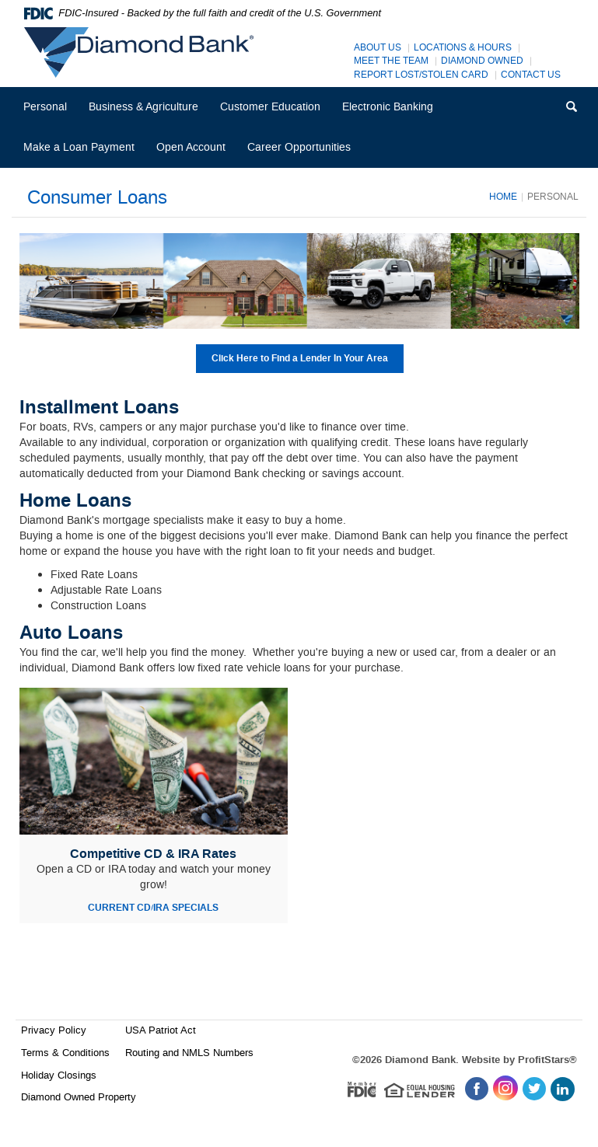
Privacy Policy (53, 1030)
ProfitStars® (547, 1060)
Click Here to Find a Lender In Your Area (300, 358)
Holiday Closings (58, 1075)
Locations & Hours (463, 48)
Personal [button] (45, 106)
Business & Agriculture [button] (143, 106)
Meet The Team (391, 61)
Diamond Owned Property (78, 1096)
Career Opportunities (304, 153)
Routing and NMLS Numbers (189, 1052)
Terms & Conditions (65, 1052)
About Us (377, 48)
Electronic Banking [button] (387, 106)
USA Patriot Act (160, 1030)
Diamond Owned (482, 61)
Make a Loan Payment (79, 147)
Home (503, 196)
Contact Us (531, 75)
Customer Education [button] (270, 106)
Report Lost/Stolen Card (421, 75)
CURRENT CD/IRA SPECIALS (153, 908)
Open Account (191, 147)
